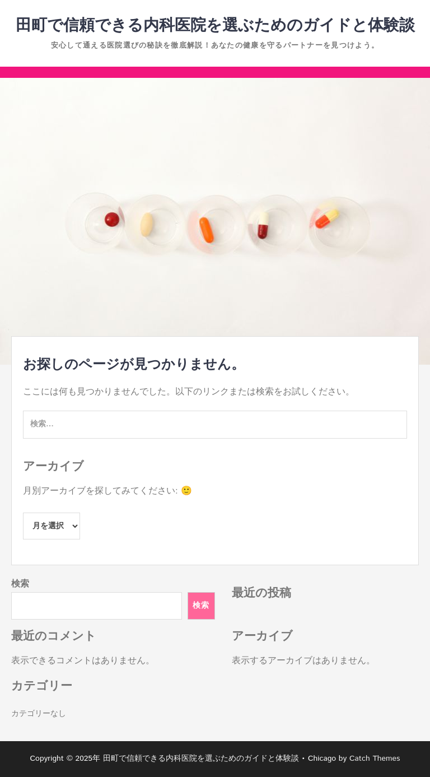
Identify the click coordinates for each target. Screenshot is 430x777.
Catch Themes (374, 758)
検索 (20, 584)
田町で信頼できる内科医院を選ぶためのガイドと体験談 (215, 26)
